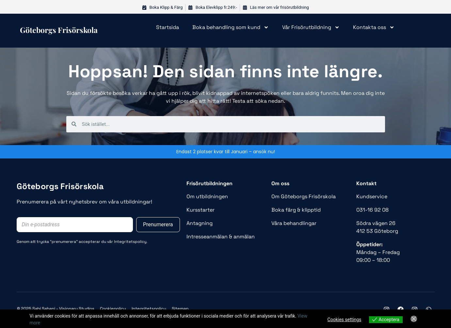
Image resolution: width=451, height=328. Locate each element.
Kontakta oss (374, 27)
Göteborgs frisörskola (59, 30)
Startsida (167, 27)
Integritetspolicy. (130, 241)
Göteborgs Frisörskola (60, 186)
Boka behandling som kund (230, 27)
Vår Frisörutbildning (311, 27)
